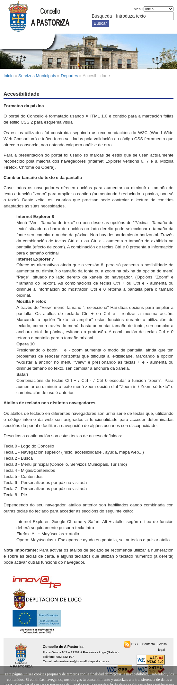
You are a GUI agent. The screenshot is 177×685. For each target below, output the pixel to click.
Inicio (8, 75)
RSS (135, 644)
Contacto (149, 644)
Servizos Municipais (37, 75)
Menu (138, 9)
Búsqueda (102, 16)
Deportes (69, 75)
